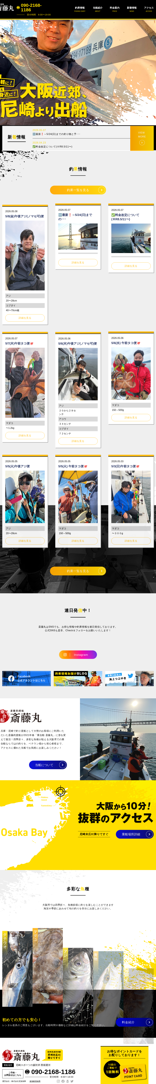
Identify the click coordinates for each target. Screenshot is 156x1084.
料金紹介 (128, 1025)
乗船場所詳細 (131, 837)
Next (152, 72)
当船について (30, 765)
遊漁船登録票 (35, 1081)
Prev (4, 72)
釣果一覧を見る (78, 193)
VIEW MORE (142, 148)
